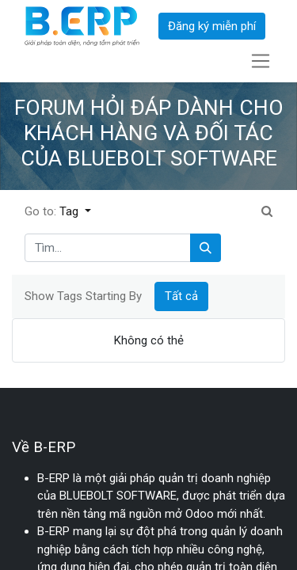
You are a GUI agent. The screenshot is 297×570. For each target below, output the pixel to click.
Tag (70, 211)
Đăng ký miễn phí (212, 26)
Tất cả (181, 296)
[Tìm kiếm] (205, 248)
